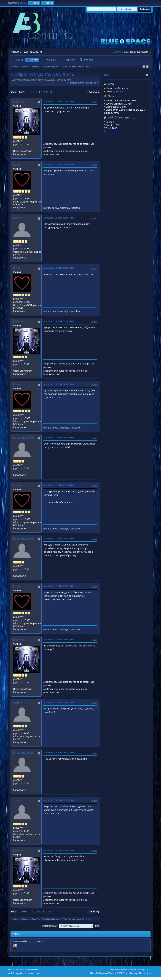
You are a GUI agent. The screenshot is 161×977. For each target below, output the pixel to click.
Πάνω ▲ (149, 970)
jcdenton (19, 101)
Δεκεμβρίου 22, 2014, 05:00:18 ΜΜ (58, 753)
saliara (17, 218)
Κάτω (13, 92)
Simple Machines (32, 970)
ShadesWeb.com (32, 973)
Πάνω (14, 912)
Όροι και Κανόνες (136, 970)
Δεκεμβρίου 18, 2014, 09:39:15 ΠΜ (58, 639)
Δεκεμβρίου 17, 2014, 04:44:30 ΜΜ (58, 538)
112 (43, 92)
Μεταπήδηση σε (49, 926)
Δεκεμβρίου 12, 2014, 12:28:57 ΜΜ (58, 218)
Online (16, 934)
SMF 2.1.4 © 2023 (16, 970)
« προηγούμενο (75, 82)
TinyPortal (114, 970)
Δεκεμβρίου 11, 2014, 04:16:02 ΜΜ (58, 164)
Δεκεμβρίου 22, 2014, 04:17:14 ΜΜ (58, 702)
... (34, 92)
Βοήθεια (123, 970)
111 (38, 92)
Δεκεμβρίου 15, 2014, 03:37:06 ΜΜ (58, 321)
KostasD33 (111, 131)
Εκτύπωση (94, 92)
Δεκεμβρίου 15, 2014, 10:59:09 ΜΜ (58, 438)
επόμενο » (92, 82)
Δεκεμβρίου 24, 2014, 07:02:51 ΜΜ (58, 800)
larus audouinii (23, 437)
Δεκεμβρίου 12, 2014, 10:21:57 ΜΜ (58, 268)
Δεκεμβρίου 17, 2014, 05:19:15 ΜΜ (58, 586)
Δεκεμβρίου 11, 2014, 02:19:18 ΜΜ (58, 101)
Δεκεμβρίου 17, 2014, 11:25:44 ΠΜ (58, 485)
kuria (16, 164)
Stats (106, 75)
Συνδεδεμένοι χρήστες (121, 117)
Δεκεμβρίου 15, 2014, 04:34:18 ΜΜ (58, 384)
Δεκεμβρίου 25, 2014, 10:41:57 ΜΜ (58, 850)
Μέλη (111, 84)
